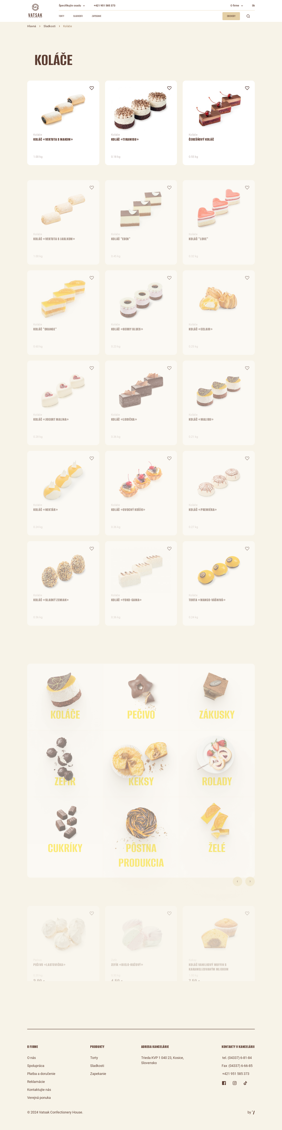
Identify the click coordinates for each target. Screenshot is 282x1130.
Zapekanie (96, 16)
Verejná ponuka (39, 1098)
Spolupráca (35, 1066)
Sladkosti (78, 16)
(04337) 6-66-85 (241, 1066)
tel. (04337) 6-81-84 (237, 1058)
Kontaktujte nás (39, 1090)
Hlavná (31, 26)
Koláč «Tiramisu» (125, 142)
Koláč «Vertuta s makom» (53, 142)
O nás (31, 1058)
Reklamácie (36, 1082)
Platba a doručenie (41, 1074)
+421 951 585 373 (104, 5)
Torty (61, 16)
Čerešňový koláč (201, 142)
